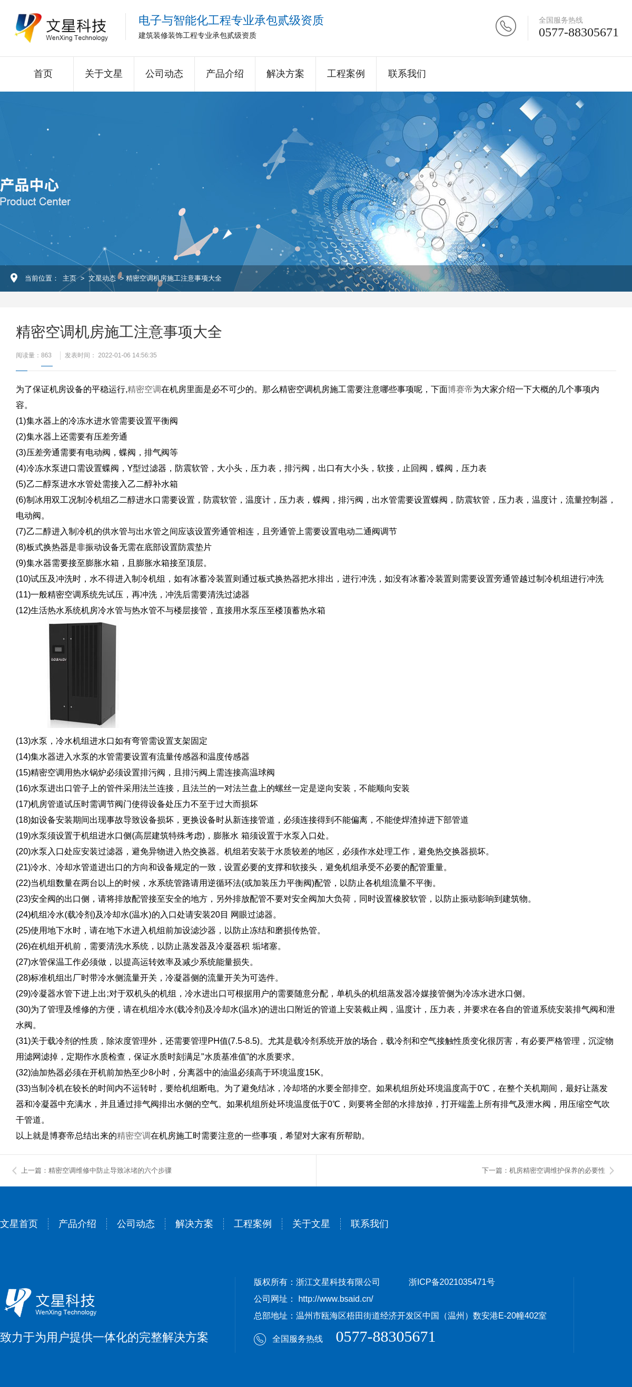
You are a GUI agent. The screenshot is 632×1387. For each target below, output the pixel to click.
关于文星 (104, 73)
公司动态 (164, 73)
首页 (43, 73)
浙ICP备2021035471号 (452, 1282)
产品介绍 (225, 73)
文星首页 (19, 1224)
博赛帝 (460, 389)
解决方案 (285, 73)
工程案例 (346, 73)
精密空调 (144, 389)
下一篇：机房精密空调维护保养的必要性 (543, 1170)
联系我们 (407, 73)
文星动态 (102, 278)
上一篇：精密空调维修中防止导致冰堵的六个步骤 (96, 1170)
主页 (69, 278)
